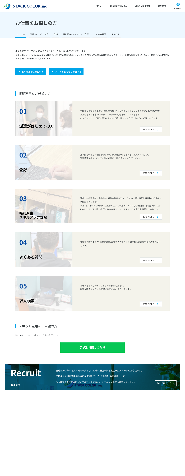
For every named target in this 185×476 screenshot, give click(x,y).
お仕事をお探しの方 (116, 5)
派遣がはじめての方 (39, 34)
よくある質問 (100, 34)
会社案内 (161, 5)
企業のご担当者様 (141, 5)
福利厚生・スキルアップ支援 (76, 34)
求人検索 (115, 34)
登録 (56, 34)
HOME (95, 5)
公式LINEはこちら (92, 348)
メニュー (21, 34)
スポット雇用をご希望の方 (68, 71)
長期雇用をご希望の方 (33, 71)
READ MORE (148, 113)
